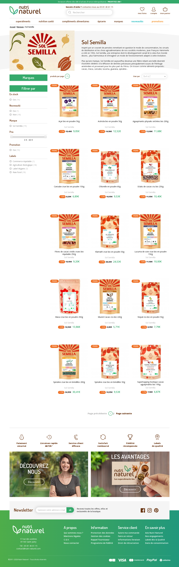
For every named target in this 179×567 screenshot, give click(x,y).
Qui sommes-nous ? (73, 532)
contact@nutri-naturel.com (28, 548)
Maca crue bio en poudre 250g (69, 317)
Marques (20, 27)
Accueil (12, 27)
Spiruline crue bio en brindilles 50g (110, 382)
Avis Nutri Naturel (154, 532)
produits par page (57, 76)
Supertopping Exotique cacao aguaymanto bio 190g (150, 383)
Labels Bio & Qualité (155, 539)
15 (67, 76)
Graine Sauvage (18, 166)
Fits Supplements (19, 143)
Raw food (19, 260)
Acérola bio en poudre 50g (110, 121)
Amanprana (16, 83)
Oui (16, 187)
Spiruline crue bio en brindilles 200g (69, 382)
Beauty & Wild (17, 107)
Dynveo (14, 125)
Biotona (14, 113)
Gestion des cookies (100, 536)
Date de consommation (156, 543)
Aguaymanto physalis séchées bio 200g (150, 121)
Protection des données (102, 532)
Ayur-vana (15, 101)
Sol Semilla (20, 214)
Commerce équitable (24, 249)
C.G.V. (66, 539)
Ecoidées (15, 131)
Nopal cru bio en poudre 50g (150, 317)
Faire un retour (125, 536)
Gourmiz (14, 154)
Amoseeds (15, 89)
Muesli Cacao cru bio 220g (110, 317)
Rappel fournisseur (100, 539)
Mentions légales (72, 536)
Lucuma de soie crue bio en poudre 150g (151, 252)
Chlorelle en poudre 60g (110, 186)
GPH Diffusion (17, 160)
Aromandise (16, 95)
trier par (136, 76)
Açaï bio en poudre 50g (69, 121)
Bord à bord (16, 119)
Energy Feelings (18, 137)
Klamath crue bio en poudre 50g (109, 252)
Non (17, 202)
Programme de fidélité (102, 543)
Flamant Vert (17, 148)
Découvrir (34, 481)
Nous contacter (71, 543)
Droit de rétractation (128, 543)
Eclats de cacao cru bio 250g (150, 186)
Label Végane (20, 256)
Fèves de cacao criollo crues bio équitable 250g (69, 252)
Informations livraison (129, 539)
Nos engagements (154, 536)
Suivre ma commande (128, 532)
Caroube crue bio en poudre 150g (69, 186)
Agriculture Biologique (25, 253)
